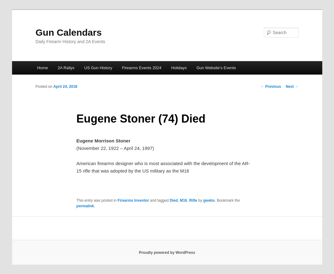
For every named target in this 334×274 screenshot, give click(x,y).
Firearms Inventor (133, 200)
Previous (271, 86)
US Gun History (98, 67)
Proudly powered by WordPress (167, 252)
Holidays (179, 67)
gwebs (209, 200)
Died (174, 200)
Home (42, 67)
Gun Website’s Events (216, 67)
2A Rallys (66, 67)
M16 (183, 200)
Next (292, 86)
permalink (85, 206)
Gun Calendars (69, 32)
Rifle (193, 200)
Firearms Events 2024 (141, 67)
